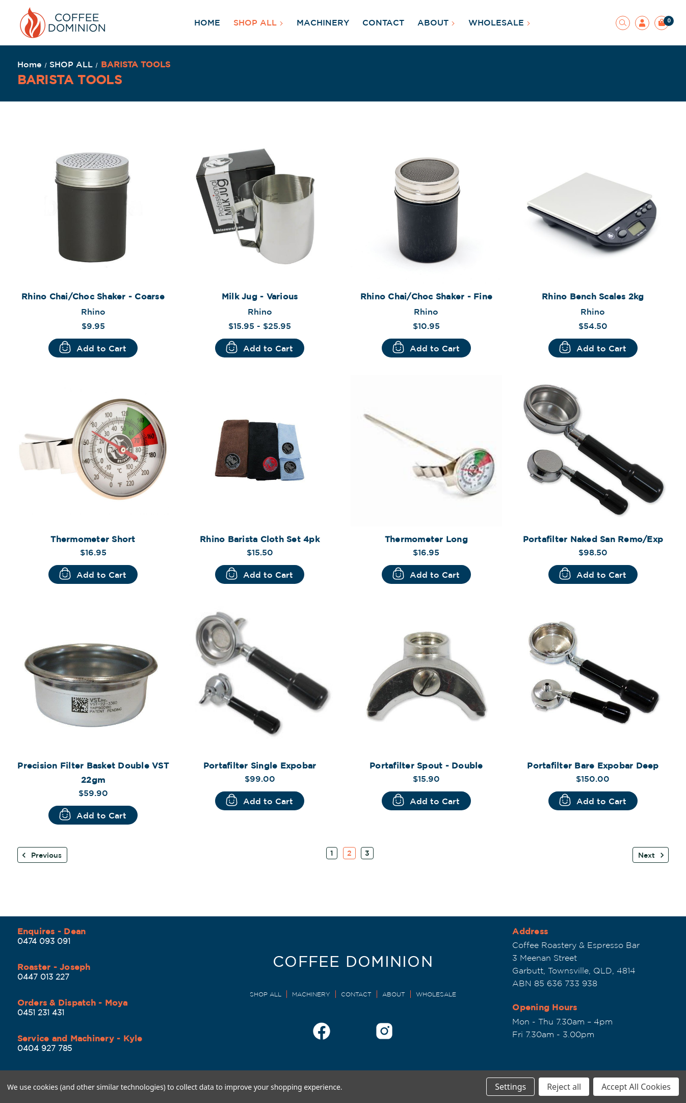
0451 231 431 (40, 1012)
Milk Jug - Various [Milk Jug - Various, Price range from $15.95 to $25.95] (260, 296)
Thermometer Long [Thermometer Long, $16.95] (426, 539)
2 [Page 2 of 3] (349, 853)
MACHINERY (323, 22)
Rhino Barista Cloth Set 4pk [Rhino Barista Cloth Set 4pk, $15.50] (260, 539)
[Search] (623, 23)
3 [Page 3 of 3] (367, 853)
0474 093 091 (43, 941)
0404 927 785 (44, 1048)
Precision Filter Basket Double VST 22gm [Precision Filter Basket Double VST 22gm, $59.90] (93, 772)
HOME (207, 22)
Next (651, 855)
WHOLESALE (499, 22)
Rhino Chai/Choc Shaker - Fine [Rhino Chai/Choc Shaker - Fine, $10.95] (426, 296)
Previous (41, 855)
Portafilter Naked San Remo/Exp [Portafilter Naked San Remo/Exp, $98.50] (593, 539)
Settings (510, 1086)
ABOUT (436, 22)
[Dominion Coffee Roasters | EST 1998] (353, 964)
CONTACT (383, 22)
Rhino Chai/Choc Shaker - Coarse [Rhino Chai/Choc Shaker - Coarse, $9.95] (93, 296)
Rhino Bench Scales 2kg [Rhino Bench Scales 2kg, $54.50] (593, 296)
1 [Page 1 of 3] (331, 853)
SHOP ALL (258, 22)
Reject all (564, 1086)
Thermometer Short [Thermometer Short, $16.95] (92, 539)
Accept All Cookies (636, 1086)
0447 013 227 (43, 976)
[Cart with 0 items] (661, 23)
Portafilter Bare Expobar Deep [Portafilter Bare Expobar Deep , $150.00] (592, 765)
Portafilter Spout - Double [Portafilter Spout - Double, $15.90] (426, 765)
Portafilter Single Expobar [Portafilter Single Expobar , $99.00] (259, 765)
